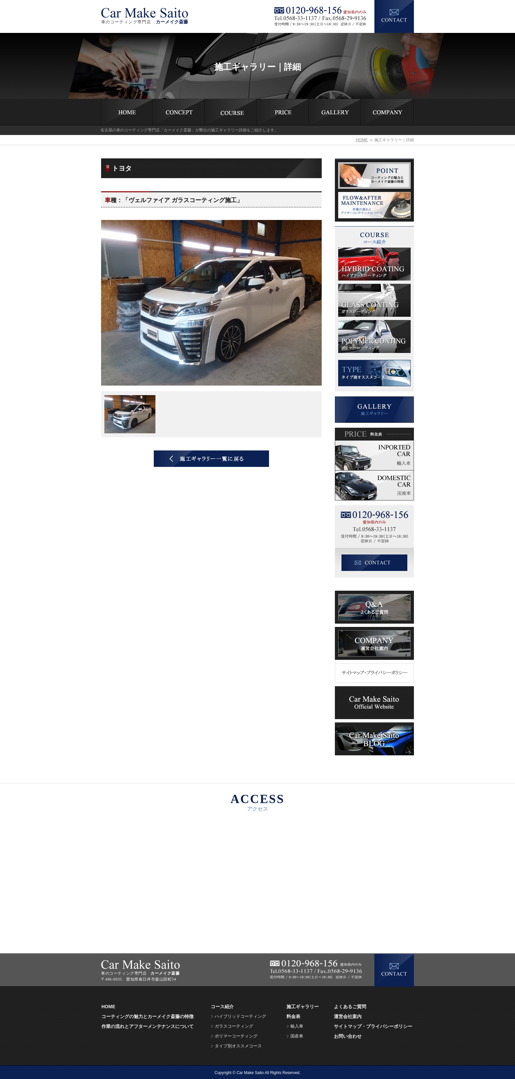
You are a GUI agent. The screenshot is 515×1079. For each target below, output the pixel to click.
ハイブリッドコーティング (240, 1016)
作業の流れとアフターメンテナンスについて (147, 1026)
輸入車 (296, 1026)
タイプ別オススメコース (238, 1046)
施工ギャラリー (302, 1006)
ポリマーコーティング (236, 1036)
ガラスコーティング (234, 1026)
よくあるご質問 (350, 1006)
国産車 (296, 1036)
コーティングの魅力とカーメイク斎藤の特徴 (147, 1016)
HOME (362, 140)
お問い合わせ (348, 1036)
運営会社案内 (348, 1016)
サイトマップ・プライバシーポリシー (373, 1026)
